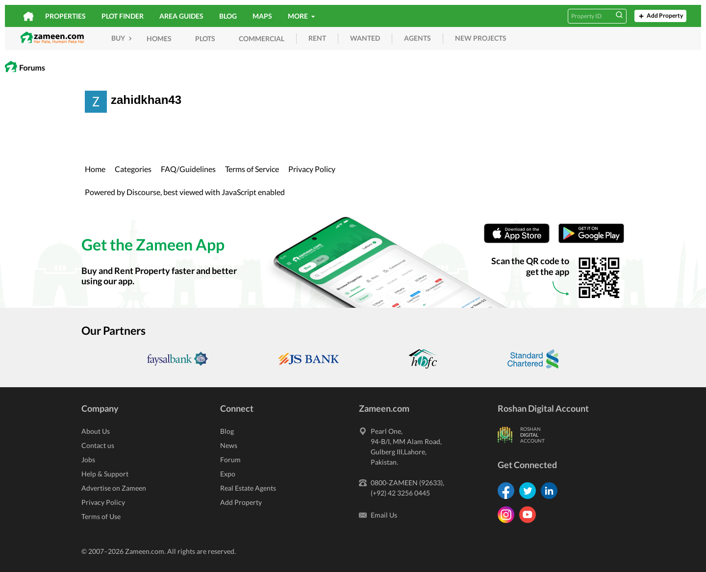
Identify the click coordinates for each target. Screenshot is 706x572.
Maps (262, 16)
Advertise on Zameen (113, 488)
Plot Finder (122, 16)
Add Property (660, 16)
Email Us (384, 515)
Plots (205, 38)
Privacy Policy (311, 169)
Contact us (97, 445)
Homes (159, 38)
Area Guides (181, 16)
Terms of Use (101, 516)
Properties (65, 16)
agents (417, 38)
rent (317, 38)
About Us (95, 431)
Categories (133, 169)
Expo (227, 474)
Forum (230, 459)
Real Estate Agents (248, 488)
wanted (365, 38)
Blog (228, 16)
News (228, 445)
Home (95, 169)
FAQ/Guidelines (188, 169)
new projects (480, 38)
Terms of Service (252, 169)
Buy (122, 38)
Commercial (261, 38)
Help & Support (104, 474)
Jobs (88, 459)
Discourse (143, 192)
